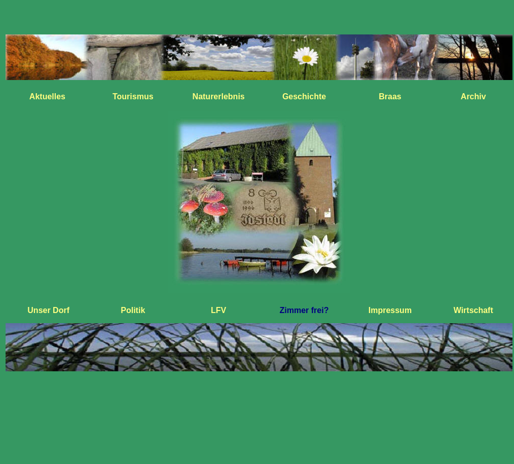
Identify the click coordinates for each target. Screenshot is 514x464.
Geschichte (304, 96)
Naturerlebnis (219, 96)
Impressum (390, 310)
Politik (133, 310)
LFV (218, 310)
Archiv (473, 96)
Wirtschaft (473, 310)
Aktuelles (47, 96)
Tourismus (133, 96)
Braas (390, 96)
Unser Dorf (48, 310)
